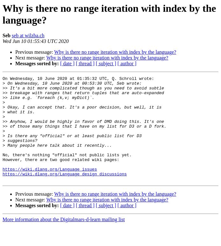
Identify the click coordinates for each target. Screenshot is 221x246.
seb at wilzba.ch (28, 35)
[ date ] (67, 63)
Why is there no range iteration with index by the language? (115, 52)
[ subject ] (106, 63)
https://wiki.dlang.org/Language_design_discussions (65, 194)
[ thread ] (85, 63)
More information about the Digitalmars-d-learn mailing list (64, 240)
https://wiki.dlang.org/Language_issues (50, 188)
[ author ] (127, 63)
